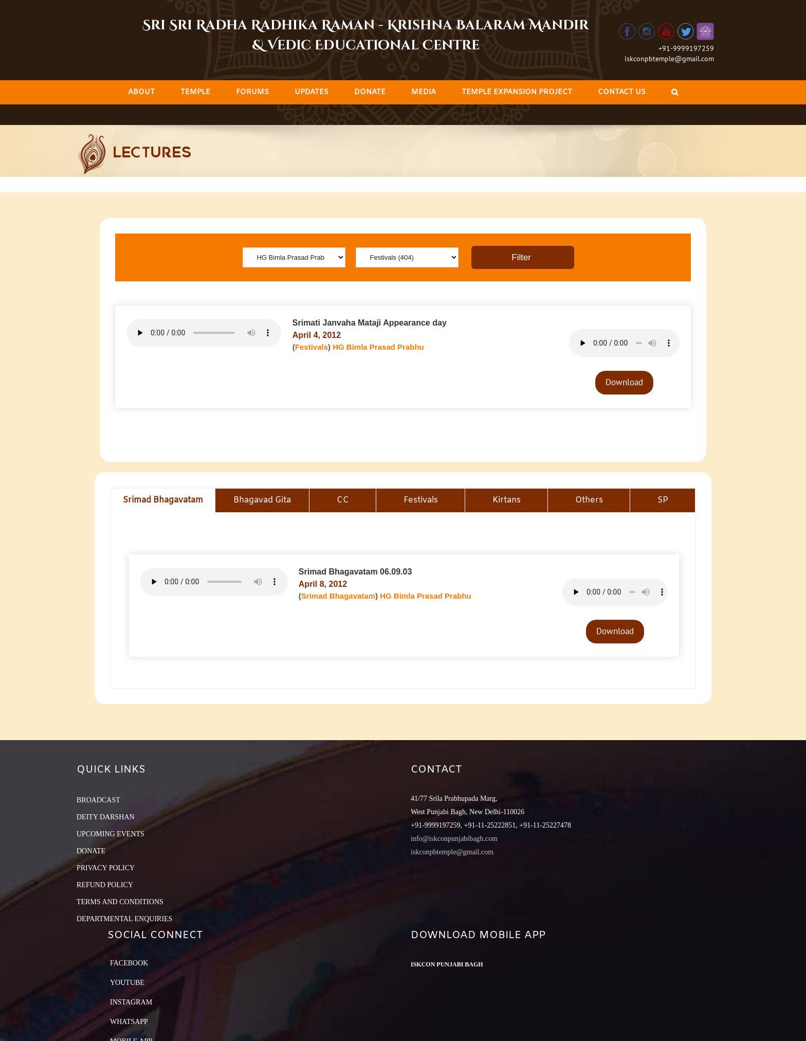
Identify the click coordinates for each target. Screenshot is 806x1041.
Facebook (129, 963)
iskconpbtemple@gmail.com (669, 58)
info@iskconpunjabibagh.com (454, 838)
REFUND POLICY (105, 885)
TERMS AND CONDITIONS (120, 902)
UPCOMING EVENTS (110, 834)
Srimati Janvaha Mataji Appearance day (369, 322)
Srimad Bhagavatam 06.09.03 (355, 571)
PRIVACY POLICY (106, 868)
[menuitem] (141, 92)
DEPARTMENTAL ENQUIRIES (124, 919)
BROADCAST (98, 800)
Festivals (311, 347)
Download (624, 382)
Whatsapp (129, 1022)
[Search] (674, 92)
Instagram (131, 1002)
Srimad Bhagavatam (338, 595)
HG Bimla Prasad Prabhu (378, 347)
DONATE (91, 851)
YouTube (127, 982)
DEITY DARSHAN (106, 817)
